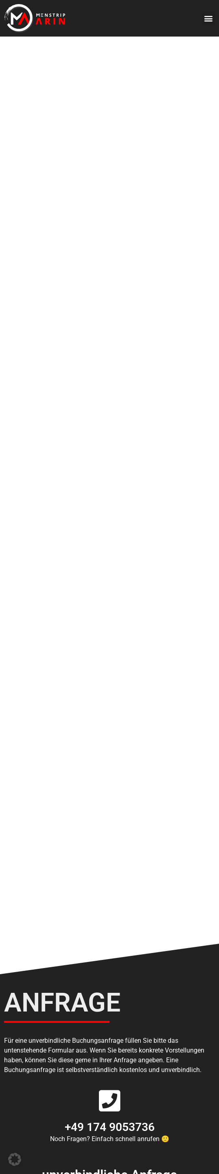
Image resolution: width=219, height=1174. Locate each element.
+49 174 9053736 (110, 1127)
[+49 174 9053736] (109, 1101)
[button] (208, 18)
